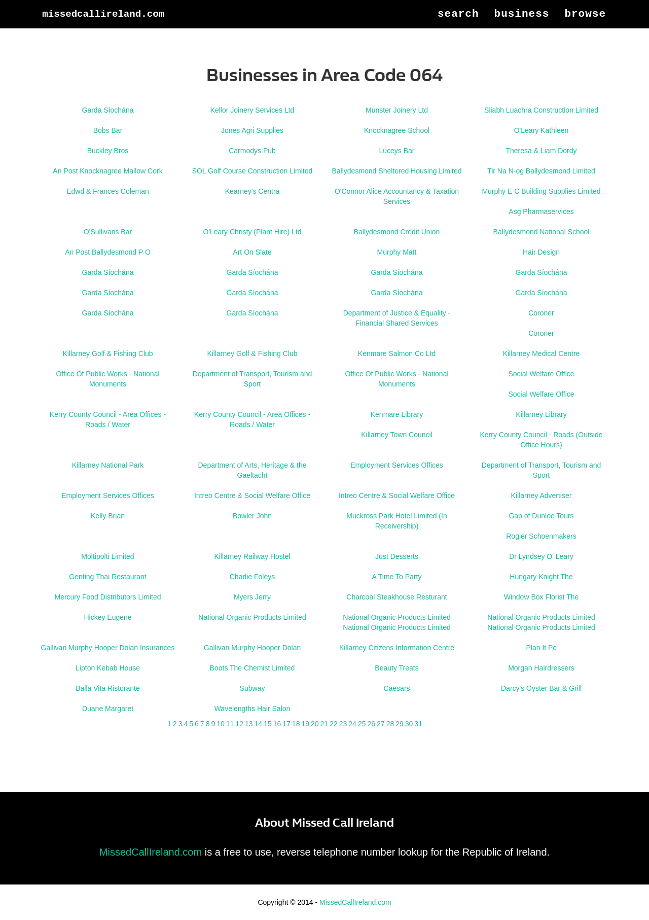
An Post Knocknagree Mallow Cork (107, 171)
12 (239, 724)
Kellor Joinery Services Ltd (252, 110)
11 (230, 724)
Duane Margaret (107, 708)
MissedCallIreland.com (124, 25)
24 (352, 724)
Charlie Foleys (252, 577)
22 (334, 724)
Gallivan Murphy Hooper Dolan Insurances (108, 648)
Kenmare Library (397, 414)
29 (399, 724)
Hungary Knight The (541, 577)
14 (259, 724)
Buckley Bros (108, 151)
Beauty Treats (396, 668)
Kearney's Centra (252, 191)
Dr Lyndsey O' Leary (541, 556)
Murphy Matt (397, 252)
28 (390, 724)
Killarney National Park (108, 465)
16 (277, 724)
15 (268, 724)
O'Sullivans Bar (108, 232)
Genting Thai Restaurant (107, 577)
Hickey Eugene (107, 617)
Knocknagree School (396, 130)
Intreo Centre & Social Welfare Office (252, 495)
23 (343, 724)
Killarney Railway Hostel (252, 556)
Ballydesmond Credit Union (397, 232)
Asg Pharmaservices (541, 211)
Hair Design (541, 252)
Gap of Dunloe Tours (541, 516)
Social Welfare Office (541, 374)
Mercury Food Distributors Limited (107, 597)
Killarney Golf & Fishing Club (107, 353)
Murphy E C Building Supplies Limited (541, 191)
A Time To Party (397, 577)
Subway (252, 688)
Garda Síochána (108, 110)
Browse (585, 25)
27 (381, 724)
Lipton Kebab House (108, 668)
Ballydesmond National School (541, 232)
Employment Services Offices (396, 465)
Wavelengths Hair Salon (252, 708)
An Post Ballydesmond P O (108, 252)
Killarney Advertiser (541, 495)
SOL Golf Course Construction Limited (252, 171)
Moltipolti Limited (107, 556)
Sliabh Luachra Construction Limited (541, 110)
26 (371, 724)
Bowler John (252, 516)
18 (296, 724)
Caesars (396, 688)
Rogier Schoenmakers (541, 536)
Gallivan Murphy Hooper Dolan (252, 648)
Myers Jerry (252, 597)
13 (249, 724)
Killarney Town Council (396, 435)
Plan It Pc (541, 648)
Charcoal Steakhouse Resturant (396, 597)
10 (221, 724)
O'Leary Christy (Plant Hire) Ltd (252, 232)
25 (362, 724)
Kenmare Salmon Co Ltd (397, 353)
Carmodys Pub (252, 151)
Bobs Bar (108, 130)
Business (522, 25)
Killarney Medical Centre (541, 353)
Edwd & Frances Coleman (107, 191)
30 (409, 724)
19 (305, 724)
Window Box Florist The (541, 597)
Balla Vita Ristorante (108, 688)
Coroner (541, 313)
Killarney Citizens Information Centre (396, 648)
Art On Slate (252, 252)
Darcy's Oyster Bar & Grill (541, 688)
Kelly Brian (108, 516)
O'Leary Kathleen (541, 130)
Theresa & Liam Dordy (541, 151)
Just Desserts (396, 556)
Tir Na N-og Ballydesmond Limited (541, 171)
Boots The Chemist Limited (252, 668)
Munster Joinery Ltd (397, 110)
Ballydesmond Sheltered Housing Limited (396, 171)
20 (315, 724)
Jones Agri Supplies (252, 130)
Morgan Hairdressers (541, 668)
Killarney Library (541, 414)
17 (286, 724)
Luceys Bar (396, 151)
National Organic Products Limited (252, 617)
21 (324, 724)
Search (458, 25)
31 (418, 724)
